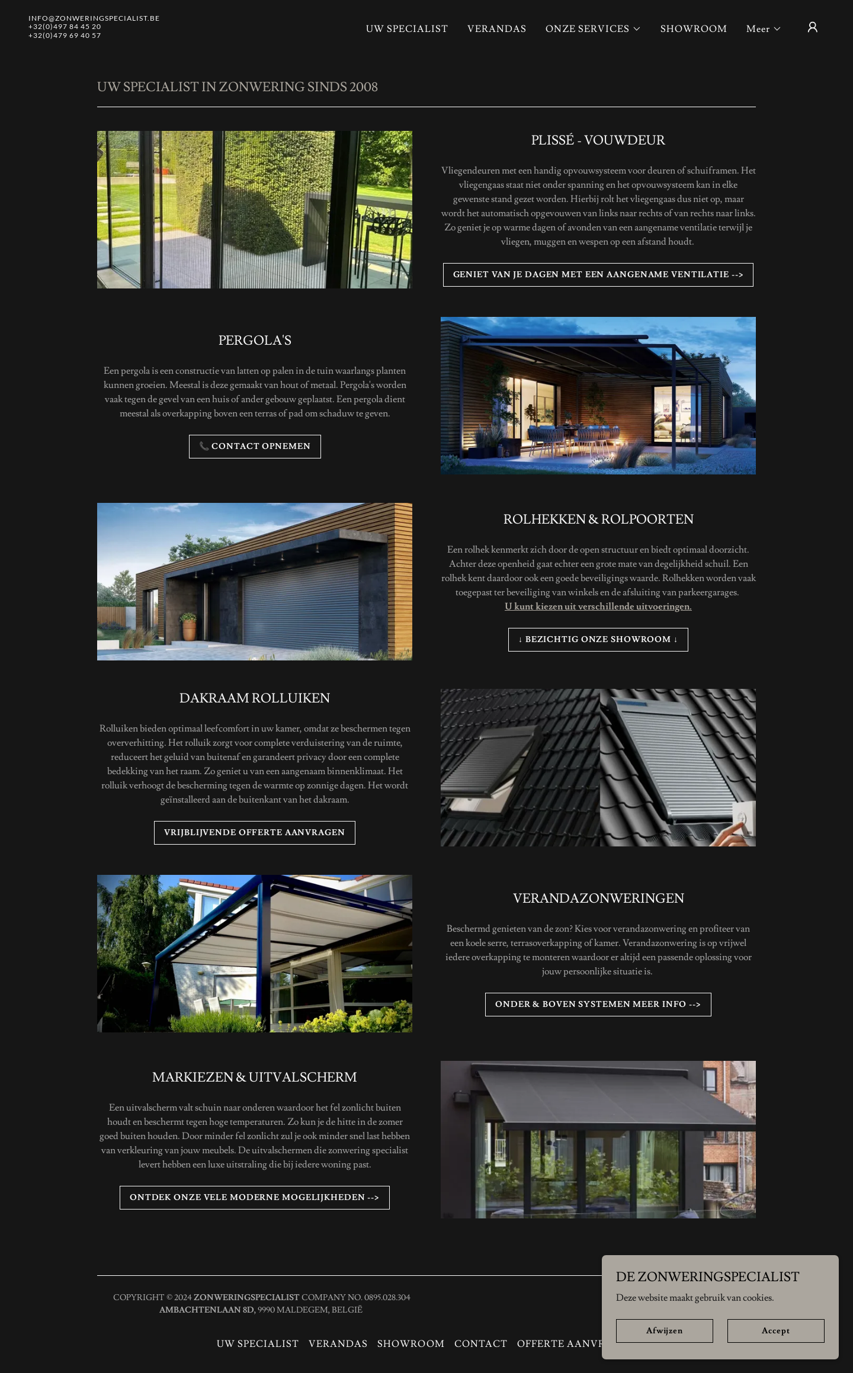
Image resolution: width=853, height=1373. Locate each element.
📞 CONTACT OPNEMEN (255, 446)
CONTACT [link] (481, 1344)
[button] (594, 29)
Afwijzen (664, 1330)
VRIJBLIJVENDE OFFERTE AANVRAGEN (254, 832)
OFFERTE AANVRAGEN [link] (576, 1344)
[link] (94, 35)
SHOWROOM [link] (693, 29)
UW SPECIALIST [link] (407, 29)
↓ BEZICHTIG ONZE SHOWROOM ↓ (598, 639)
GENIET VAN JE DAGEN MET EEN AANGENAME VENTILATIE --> (598, 275)
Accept (776, 1330)
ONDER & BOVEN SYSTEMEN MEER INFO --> (598, 1004)
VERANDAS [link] (497, 29)
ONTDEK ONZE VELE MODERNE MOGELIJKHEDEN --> (255, 1197)
